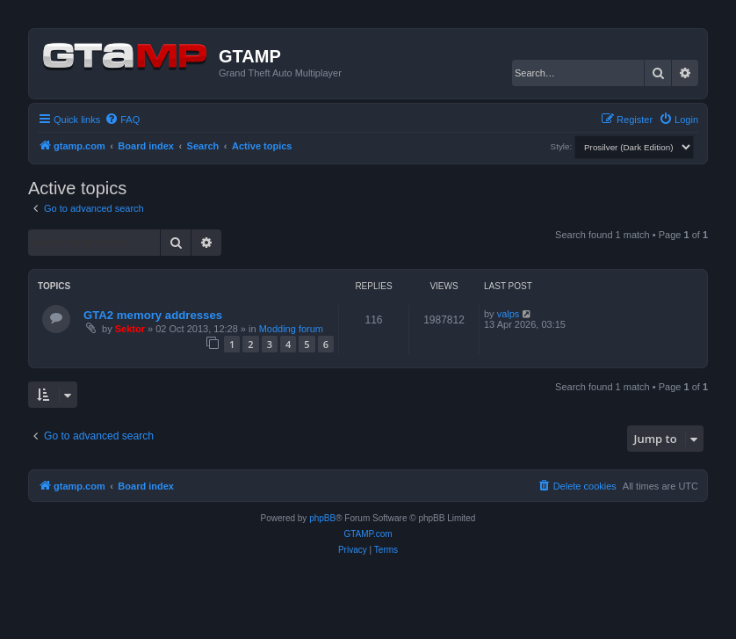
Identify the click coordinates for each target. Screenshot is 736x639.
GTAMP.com (367, 534)
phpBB (322, 518)
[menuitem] (122, 119)
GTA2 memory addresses (152, 315)
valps (508, 314)
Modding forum (291, 328)
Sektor (130, 328)
